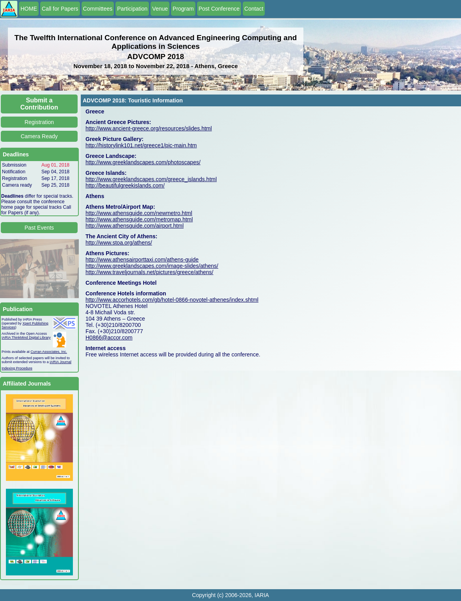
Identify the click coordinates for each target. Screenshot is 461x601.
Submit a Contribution (39, 104)
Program (183, 9)
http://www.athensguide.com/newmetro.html (139, 213)
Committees (98, 9)
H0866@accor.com (109, 337)
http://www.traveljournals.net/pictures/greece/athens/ (150, 272)
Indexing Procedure (17, 368)
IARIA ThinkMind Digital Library (26, 337)
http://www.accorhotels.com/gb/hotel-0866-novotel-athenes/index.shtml (172, 300)
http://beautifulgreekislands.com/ (125, 185)
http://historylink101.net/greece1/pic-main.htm (141, 145)
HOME (28, 9)
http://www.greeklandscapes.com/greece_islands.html (151, 179)
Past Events (39, 227)
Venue (160, 9)
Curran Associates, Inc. (49, 352)
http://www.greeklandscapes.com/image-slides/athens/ (152, 266)
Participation (132, 9)
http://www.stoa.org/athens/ (119, 242)
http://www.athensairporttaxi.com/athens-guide (142, 259)
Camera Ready (39, 136)
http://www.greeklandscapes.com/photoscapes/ (143, 162)
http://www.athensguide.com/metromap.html (139, 219)
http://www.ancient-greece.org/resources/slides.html (149, 128)
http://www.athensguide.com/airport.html (135, 226)
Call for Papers (60, 9)
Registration (39, 122)
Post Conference (219, 9)
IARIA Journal (60, 362)
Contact (253, 9)
